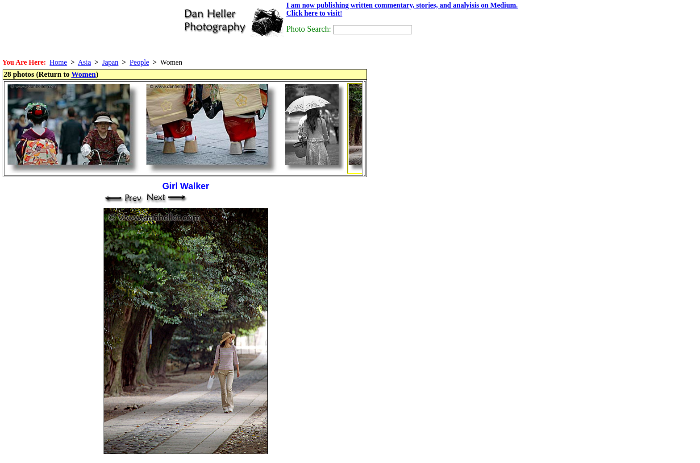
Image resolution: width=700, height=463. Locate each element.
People (139, 62)
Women (83, 74)
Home (58, 62)
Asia (84, 62)
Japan (110, 62)
